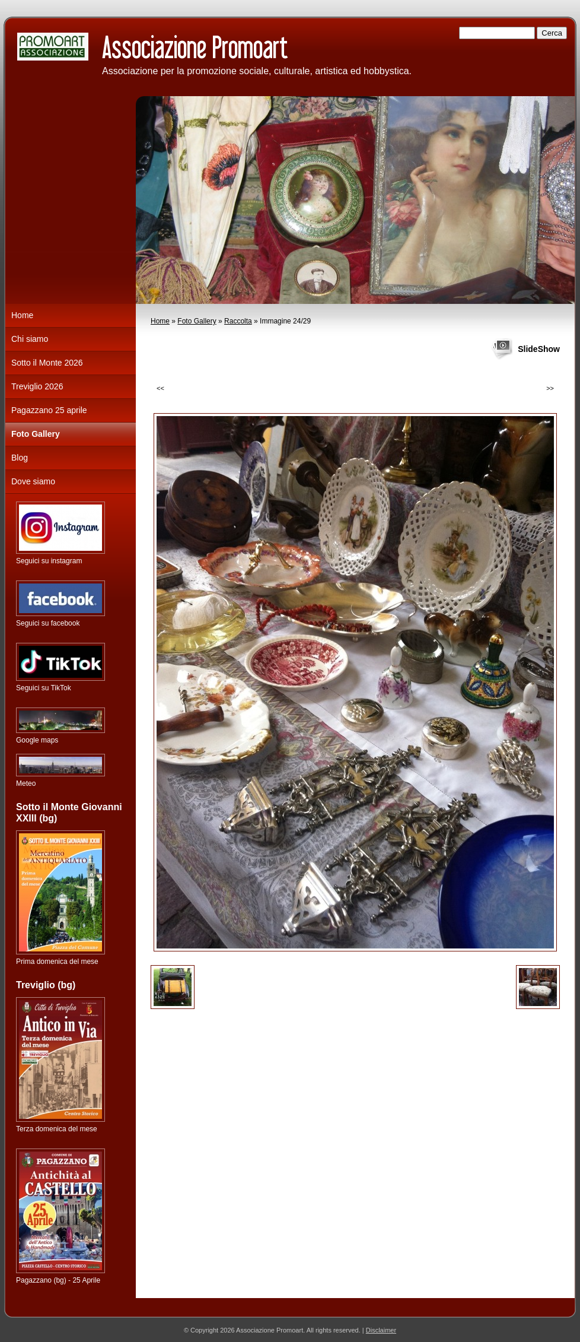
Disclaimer (381, 1330)
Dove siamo (33, 481)
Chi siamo (29, 339)
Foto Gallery (196, 321)
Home (160, 321)
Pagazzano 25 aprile (49, 410)
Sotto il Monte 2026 (47, 362)
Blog (19, 457)
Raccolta (238, 321)
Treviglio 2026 (37, 386)
